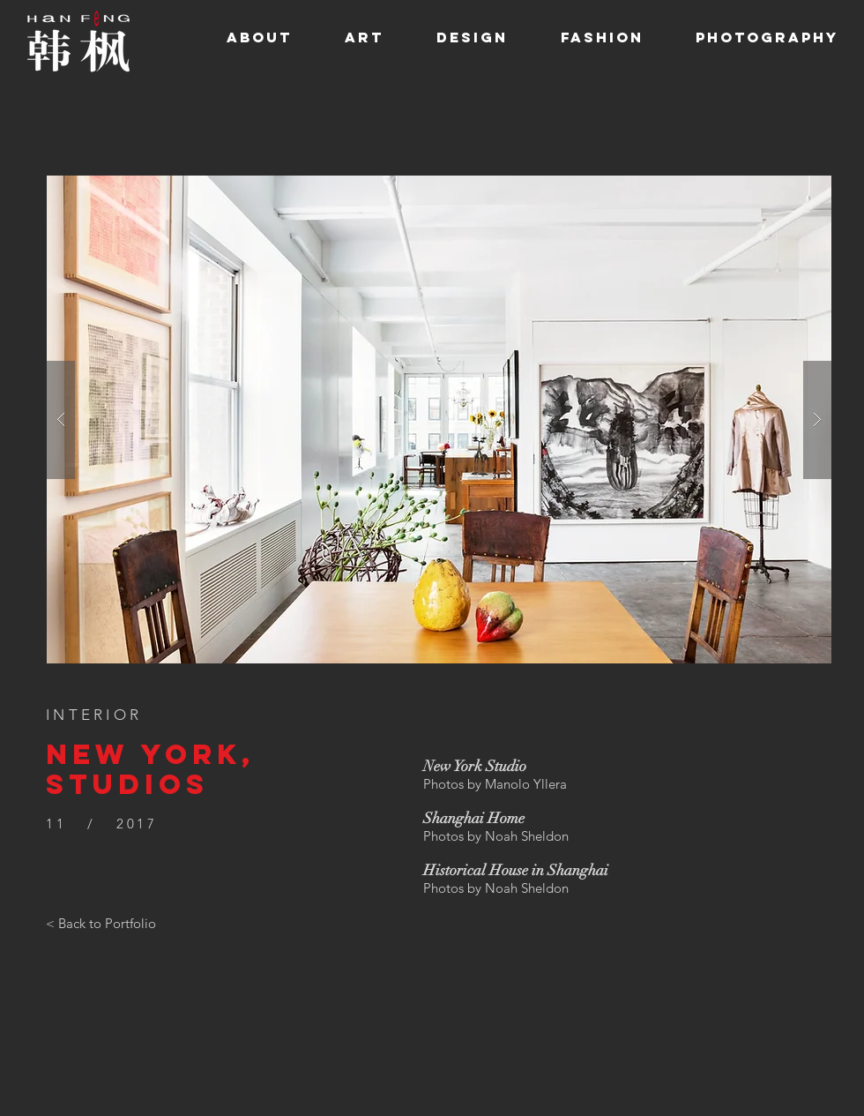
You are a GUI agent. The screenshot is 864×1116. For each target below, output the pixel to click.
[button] (439, 419)
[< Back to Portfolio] (101, 923)
